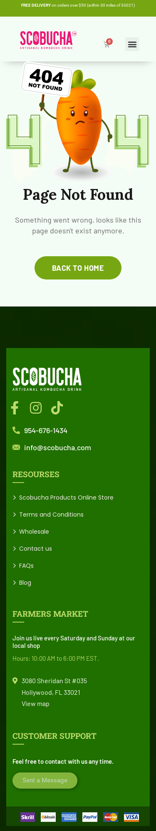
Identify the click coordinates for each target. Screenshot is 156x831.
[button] (132, 44)
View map (36, 703)
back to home (78, 267)
